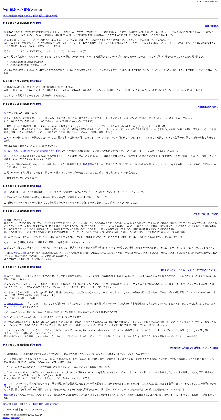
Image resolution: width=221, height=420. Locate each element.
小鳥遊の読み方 (15, 303)
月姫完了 (197, 214)
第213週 (44, 15)
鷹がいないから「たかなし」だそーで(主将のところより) (189, 270)
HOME (6, 15)
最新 (13, 15)
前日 (36, 15)
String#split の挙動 (179, 347)
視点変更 (8, 394)
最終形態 (87, 164)
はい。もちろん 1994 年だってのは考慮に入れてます (33, 151)
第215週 (53, 15)
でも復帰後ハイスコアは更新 (203, 347)
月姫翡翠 (202, 107)
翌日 (36, 404)
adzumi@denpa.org (11, 417)
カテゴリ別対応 (210, 214)
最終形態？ (212, 107)
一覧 (19, 15)
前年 (33, 23)
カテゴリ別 (19, 253)
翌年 (39, 23)
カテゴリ (27, 15)
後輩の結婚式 (211, 26)
